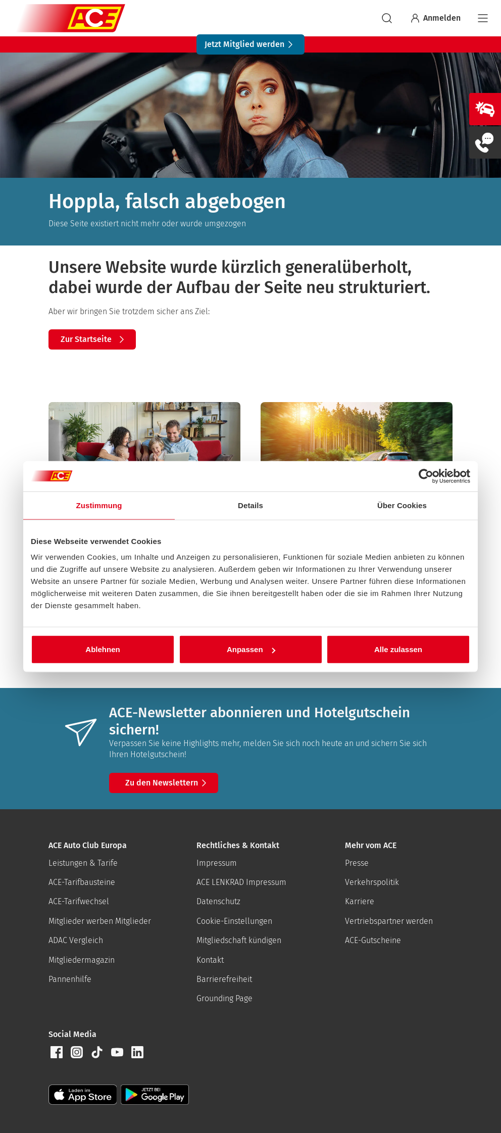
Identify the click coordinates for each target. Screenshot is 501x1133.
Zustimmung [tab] (99, 505)
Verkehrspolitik (372, 882)
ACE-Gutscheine (373, 940)
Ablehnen (102, 649)
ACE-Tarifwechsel (78, 901)
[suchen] (387, 18)
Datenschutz (218, 901)
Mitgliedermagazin (81, 960)
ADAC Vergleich (75, 940)
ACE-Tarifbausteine (81, 882)
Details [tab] (250, 505)
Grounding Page (224, 998)
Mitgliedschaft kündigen (238, 940)
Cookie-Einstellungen (234, 921)
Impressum (216, 863)
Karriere (359, 901)
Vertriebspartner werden (389, 921)
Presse (357, 863)
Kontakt (210, 960)
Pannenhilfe (69, 979)
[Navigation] (483, 18)
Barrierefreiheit (224, 979)
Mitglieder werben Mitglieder (99, 921)
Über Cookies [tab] (402, 505)
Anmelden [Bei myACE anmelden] (435, 18)
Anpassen (251, 649)
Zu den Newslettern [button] (167, 783)
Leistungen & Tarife (83, 863)
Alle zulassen (398, 649)
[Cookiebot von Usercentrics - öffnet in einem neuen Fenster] (426, 475)
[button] (56, 1052)
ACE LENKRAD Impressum (241, 882)
